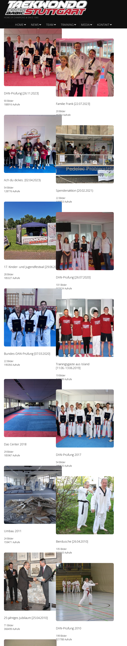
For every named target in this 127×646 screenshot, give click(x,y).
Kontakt (103, 25)
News (35, 25)
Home (19, 25)
